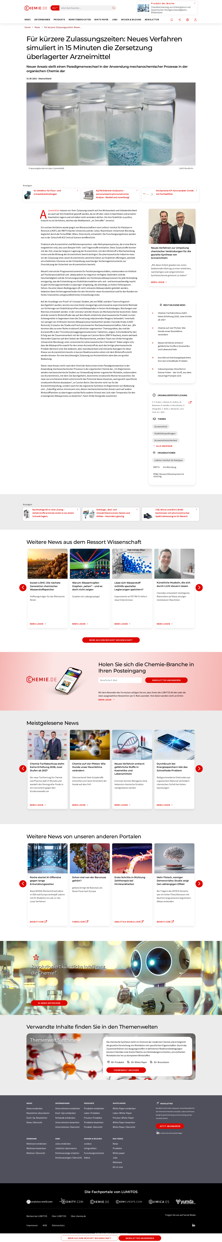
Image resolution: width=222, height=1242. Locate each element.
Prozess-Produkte (93, 1117)
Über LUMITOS (59, 1216)
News (115, 1143)
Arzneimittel (53, 210)
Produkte (117, 1148)
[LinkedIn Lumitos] (194, 1225)
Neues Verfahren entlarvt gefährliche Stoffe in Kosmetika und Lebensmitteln (174, 346)
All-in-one (118, 1167)
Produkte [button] (59, 19)
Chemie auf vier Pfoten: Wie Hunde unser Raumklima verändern (171, 331)
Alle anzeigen (162, 445)
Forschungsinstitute (94, 1153)
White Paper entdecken (124, 1108)
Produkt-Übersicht (93, 1127)
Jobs (115, 1157)
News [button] (28, 19)
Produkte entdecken (94, 1108)
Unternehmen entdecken (67, 1108)
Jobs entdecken (63, 1143)
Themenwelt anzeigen (126, 1070)
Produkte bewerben (93, 1122)
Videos (87, 1157)
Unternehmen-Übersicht (67, 1127)
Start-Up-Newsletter (36, 1117)
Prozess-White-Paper (123, 1117)
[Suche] (114, 8)
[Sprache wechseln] (187, 20)
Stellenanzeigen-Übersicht (68, 1157)
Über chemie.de (78, 1216)
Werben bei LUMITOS (36, 1216)
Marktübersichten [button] (80, 19)
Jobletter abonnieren (66, 1148)
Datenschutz (58, 1225)
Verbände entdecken (65, 1117)
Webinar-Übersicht (35, 1153)
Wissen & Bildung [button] (131, 19)
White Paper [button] (101, 19)
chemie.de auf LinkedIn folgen (169, 1133)
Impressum (32, 1225)
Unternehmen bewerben (67, 1122)
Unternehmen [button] (42, 19)
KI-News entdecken (49, 1003)
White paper (119, 1153)
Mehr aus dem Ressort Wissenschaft (111, 640)
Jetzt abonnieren (169, 1126)
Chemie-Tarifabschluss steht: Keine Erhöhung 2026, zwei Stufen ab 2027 (175, 316)
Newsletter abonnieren (166, 680)
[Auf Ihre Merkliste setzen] (172, 20)
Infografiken (90, 1148)
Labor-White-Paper (122, 1113)
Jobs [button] (115, 19)
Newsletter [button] (152, 19)
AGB (45, 1225)
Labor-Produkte (92, 1113)
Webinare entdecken (36, 1143)
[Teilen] (180, 20)
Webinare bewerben (36, 1148)
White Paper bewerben (124, 1122)
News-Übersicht (34, 1122)
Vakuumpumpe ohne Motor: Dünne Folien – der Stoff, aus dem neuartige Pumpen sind (174, 372)
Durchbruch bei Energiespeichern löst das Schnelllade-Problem (174, 359)
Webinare (117, 1162)
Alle (54, 8)
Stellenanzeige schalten (67, 1153)
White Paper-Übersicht (124, 1127)
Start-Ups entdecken (65, 1113)
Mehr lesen (107, 699)
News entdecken (34, 1108)
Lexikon (88, 1143)
